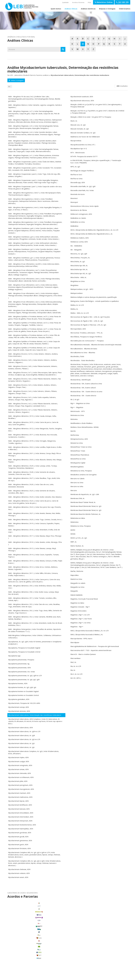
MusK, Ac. (73, 121)
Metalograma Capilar (77, 463)
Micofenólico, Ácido (77, 356)
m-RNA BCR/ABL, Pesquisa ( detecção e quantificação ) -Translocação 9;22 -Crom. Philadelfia (95, 161)
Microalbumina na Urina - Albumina (82, 352)
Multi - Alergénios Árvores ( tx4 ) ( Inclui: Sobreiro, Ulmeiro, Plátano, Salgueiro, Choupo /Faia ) (32, 392)
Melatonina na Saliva (77, 518)
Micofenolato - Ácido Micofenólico (82, 360)
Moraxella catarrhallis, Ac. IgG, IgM (82, 186)
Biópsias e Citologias (107, 9)
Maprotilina (74, 575)
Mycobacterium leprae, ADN (18, 801)
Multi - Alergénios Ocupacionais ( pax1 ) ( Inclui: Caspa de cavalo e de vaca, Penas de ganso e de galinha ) (35, 187)
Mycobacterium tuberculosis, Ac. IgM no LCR (24, 731)
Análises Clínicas (71, 9)
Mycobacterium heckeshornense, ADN (22, 825)
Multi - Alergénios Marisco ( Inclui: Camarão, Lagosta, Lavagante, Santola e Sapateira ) (35, 106)
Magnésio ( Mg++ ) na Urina (80, 623)
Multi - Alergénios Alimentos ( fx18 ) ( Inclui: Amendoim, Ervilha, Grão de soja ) (34, 531)
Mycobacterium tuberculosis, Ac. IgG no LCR (24, 739)
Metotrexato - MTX (77, 411)
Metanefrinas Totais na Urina (80, 447)
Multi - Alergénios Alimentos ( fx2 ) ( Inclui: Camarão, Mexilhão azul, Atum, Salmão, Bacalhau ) (34, 618)
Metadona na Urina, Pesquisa (81, 471)
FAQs (89, 2)
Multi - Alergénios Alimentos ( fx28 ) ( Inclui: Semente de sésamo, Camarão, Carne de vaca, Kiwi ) (31, 473)
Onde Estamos (124, 9)
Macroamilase (75, 658)
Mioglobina (74, 285)
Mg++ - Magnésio (76, 407)
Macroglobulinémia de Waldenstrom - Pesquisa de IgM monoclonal (94, 646)
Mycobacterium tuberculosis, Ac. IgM (21, 735)
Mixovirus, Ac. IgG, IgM (78, 254)
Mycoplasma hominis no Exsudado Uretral (23, 695)
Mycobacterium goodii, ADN (18, 836)
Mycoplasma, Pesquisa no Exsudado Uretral (24, 652)
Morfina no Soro (76, 174)
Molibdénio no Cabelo (78, 218)
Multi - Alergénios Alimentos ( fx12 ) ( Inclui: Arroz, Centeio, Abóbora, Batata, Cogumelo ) (33, 568)
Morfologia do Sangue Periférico (82, 171)
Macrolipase (74, 642)
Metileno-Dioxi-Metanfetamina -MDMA (84, 427)
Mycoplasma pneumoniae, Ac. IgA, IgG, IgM (23, 679)
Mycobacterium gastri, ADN (18, 844)
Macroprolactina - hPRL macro (81, 638)
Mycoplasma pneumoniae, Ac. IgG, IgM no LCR (25, 675)
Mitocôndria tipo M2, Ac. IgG (80, 273)
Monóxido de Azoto (77, 194)
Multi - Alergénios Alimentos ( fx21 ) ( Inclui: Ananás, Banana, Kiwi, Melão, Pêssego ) (34, 514)
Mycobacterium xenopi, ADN (18, 707)
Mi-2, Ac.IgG (74, 399)
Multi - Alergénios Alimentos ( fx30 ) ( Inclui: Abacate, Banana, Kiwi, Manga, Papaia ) (35, 460)
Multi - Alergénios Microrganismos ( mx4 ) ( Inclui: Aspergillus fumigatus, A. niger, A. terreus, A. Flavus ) (35, 208)
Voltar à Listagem (16, 80)
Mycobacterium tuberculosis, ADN (20, 727)
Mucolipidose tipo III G (78, 148)
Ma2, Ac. (73, 662)
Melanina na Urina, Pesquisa (80, 526)
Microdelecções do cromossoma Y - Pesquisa (87, 341)
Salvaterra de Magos (26, 943)
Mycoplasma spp (14, 656)
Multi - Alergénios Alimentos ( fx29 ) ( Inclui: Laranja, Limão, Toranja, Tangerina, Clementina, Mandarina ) (32, 467)
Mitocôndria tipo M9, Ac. (79, 265)
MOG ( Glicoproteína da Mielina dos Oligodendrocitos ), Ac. (91, 234)
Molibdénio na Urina (77, 222)
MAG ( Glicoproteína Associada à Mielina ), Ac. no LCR (89, 631)
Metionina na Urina (77, 415)
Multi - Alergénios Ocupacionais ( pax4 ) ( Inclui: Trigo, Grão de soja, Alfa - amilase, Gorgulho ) (34, 175)
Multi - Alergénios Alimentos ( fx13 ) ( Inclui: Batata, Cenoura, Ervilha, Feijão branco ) (35, 562)
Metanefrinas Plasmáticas (79, 455)
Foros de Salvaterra (26, 931)
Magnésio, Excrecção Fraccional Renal (84, 599)
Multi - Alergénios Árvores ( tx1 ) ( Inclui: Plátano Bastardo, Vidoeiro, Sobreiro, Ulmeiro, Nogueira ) (32, 411)
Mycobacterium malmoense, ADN (20, 797)
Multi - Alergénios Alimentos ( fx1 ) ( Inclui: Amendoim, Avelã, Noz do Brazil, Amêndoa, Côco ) (35, 624)
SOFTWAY (101, 957)
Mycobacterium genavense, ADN (20, 840)
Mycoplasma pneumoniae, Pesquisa (21, 660)
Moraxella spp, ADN (77, 182)
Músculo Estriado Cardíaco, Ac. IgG (82, 133)
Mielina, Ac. (74, 309)
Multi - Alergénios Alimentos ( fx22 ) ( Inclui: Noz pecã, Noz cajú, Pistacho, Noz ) (34, 508)
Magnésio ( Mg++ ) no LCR (80, 615)
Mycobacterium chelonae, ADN (19, 869)
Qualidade (65, 2)
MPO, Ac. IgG (75, 167)
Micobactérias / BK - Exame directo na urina (86, 391)
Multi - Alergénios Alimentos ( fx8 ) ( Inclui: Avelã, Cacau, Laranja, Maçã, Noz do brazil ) (33, 593)
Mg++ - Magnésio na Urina (80, 403)
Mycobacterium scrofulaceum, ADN (21, 777)
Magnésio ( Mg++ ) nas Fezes (81, 619)
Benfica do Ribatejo (26, 948)
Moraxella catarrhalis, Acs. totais (82, 190)
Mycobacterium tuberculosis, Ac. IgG (21, 743)
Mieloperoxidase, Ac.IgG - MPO (81, 289)
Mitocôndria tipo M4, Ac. (79, 269)
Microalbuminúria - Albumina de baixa (83, 349)
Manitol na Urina (76, 579)
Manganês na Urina (77, 587)
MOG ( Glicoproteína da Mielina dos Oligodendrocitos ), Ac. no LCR (94, 230)
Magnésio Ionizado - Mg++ (80, 607)
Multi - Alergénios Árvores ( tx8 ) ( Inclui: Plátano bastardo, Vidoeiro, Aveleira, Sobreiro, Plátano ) (32, 367)
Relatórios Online (104, 2)
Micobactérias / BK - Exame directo (83, 395)
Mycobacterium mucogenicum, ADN (21, 789)
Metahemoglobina (77, 467)
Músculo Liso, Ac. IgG (78, 125)
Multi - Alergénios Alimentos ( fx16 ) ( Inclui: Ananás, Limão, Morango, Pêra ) (35, 543)
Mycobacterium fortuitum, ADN (19, 848)
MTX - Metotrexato (77, 152)
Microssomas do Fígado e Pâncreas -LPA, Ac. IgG (88, 325)
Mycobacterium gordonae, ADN (19, 832)
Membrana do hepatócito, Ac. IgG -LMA (84, 494)
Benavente (26, 925)
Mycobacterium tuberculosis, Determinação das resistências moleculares (34, 715)
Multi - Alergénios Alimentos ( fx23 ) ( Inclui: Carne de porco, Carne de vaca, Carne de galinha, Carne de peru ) (33, 502)
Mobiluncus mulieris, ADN (79, 238)
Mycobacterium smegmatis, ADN (20, 765)
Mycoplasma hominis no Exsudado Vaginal (23, 691)
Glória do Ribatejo (26, 934)
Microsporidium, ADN (78, 329)
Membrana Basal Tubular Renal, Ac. (83, 502)
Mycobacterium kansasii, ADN (19, 809)
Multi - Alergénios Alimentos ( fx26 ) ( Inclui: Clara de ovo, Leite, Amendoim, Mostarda (31, 485)
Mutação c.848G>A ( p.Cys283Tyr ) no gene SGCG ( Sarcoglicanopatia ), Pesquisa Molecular (96, 105)
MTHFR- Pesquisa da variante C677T (84, 156)
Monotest (74, 198)
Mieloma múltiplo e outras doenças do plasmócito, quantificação (93, 297)
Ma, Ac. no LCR (75, 666)
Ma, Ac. (73, 670)
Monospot (74, 202)
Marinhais (26, 937)
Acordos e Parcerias (78, 2)
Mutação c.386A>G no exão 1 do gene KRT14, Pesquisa (90, 117)
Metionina (74, 419)
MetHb (73, 431)
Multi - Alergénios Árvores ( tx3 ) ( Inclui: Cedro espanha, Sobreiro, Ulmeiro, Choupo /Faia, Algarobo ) (32, 398)
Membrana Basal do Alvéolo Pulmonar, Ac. (85, 514)
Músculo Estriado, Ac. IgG (79, 129)
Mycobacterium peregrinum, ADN (20, 785)
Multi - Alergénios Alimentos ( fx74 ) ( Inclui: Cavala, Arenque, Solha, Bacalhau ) (32, 417)
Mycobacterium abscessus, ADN (82, 100)
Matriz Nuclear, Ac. (77, 546)
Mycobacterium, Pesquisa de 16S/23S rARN (24, 703)
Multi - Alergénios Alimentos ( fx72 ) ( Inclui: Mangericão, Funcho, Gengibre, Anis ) (35, 429)
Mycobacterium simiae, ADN (18, 769)
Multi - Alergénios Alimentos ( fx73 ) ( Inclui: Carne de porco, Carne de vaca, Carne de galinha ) (33, 423)
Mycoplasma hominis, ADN (17, 683)
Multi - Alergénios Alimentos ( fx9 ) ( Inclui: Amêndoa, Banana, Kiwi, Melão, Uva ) (34, 587)
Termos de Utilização (36, 957)
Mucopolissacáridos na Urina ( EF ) (82, 145)
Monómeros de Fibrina (78, 210)
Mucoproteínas (75, 141)
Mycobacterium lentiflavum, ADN (20, 805)
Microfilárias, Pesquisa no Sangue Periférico (86, 337)
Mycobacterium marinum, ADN (19, 793)
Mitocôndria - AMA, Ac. (78, 277)
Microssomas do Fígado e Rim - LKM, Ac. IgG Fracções (90, 317)
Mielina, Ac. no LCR (77, 305)
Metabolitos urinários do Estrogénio (83, 474)
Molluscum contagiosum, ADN (81, 214)
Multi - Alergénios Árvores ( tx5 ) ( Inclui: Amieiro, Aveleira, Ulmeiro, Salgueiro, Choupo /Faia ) (32, 386)
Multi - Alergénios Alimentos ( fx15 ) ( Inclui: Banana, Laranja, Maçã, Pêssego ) (32, 549)
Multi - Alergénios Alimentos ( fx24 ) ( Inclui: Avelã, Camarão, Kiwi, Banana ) (35, 497)
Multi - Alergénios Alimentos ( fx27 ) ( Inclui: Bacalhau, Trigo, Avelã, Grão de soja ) (34, 479)
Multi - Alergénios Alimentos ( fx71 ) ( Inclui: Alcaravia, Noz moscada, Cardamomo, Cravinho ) (32, 436)
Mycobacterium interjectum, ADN (20, 821)
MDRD (72, 530)
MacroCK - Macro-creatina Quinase (83, 654)
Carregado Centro (26, 928)
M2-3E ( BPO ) (75, 678)
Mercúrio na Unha (76, 486)
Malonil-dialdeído (76, 595)
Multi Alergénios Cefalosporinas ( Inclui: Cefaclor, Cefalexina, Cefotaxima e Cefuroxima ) (34, 636)
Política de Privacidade (47, 957)
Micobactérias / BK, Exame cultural (83, 388)
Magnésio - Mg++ (76, 626)
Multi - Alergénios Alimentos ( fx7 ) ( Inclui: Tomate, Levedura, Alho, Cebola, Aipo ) (32, 599)
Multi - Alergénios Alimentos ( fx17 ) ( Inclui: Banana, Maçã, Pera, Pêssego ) (34, 537)
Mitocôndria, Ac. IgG (77, 261)
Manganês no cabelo (77, 583)
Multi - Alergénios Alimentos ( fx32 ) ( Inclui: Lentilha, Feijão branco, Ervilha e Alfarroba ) (34, 448)
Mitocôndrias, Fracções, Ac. (80, 258)
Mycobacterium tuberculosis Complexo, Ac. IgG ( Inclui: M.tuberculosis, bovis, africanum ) (33, 752)
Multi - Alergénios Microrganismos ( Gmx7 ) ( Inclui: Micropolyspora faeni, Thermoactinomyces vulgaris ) (34, 194)
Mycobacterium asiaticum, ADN (81, 96)
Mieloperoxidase (76, 293)
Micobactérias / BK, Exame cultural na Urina (86, 383)
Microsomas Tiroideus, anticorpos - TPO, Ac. (86, 333)
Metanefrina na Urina (78, 459)
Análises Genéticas (88, 9)
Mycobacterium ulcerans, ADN (19, 711)
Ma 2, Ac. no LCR (76, 674)
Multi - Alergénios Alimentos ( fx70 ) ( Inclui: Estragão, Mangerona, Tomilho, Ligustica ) (32, 442)
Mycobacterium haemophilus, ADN (20, 829)
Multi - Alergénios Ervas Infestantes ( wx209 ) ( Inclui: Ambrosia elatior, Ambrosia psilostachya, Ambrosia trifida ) (34, 265)
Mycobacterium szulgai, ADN (18, 761)
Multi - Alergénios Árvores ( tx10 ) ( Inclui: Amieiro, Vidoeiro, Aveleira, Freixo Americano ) (33, 355)
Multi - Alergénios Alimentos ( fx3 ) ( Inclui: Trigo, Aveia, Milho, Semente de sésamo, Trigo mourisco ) (35, 611)
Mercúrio (73, 490)
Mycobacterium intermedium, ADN (20, 817)
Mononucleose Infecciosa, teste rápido (84, 206)
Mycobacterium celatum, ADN (19, 873)
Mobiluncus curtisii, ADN (79, 242)
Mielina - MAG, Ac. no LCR (79, 313)
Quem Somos (56, 9)
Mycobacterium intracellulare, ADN (20, 813)
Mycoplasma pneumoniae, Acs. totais (21, 672)
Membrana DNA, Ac (77, 498)
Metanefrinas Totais (77, 451)
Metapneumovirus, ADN (79, 439)
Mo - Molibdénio (76, 246)
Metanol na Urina (76, 443)
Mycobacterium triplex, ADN (18, 757)
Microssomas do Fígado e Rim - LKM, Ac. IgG (86, 321)
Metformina (74, 435)
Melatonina (74, 522)
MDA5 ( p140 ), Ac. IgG (78, 538)
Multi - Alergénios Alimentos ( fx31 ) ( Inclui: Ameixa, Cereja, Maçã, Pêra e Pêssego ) (34, 454)
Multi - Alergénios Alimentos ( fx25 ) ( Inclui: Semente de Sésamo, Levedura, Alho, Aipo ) (31, 492)
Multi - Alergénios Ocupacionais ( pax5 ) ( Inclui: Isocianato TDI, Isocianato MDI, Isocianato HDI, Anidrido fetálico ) (34, 169)
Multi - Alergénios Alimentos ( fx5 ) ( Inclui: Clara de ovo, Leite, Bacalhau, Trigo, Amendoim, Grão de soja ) (34, 605)
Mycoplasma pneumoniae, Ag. (19, 664)
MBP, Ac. (73, 542)
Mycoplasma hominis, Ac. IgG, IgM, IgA (22, 687)
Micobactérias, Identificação (80, 380)
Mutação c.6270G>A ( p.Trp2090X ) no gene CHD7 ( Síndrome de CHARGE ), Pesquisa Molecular (97, 112)
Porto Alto (26, 940)
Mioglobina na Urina (77, 281)
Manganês (74, 591)
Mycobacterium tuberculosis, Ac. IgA (21, 747)
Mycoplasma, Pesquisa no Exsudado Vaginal (24, 648)
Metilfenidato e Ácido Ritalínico (81, 423)
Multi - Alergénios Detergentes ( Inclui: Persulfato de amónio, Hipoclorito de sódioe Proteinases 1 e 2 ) (34, 630)
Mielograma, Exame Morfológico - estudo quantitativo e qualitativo (94, 301)
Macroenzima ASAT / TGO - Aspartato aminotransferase (90, 650)
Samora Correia (26, 946)
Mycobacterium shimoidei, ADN (19, 773)
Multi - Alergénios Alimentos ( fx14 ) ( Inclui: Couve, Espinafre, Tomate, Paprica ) (33, 556)
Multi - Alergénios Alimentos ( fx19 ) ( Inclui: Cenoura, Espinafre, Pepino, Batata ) (34, 524)
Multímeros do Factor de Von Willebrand (85, 137)
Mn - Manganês (76, 250)
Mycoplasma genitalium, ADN (18, 699)
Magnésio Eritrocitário (78, 611)
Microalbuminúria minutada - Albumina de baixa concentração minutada (95, 344)
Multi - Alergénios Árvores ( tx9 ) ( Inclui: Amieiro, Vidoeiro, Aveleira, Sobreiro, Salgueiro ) (32, 361)
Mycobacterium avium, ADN (18, 877)
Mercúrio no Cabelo (77, 478)
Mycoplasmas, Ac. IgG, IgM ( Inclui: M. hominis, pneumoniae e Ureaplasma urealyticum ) (34, 642)
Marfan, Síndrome (76, 571)
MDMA (72, 534)
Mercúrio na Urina (76, 482)
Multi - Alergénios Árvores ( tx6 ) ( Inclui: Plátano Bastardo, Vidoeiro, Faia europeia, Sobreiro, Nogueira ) (34, 380)
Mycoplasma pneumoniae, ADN (19, 667)
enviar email (62, 920)
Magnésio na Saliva (77, 603)
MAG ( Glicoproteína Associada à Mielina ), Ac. (86, 634)
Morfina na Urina (76, 178)
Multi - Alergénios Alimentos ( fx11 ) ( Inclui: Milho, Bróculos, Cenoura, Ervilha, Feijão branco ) (33, 574)
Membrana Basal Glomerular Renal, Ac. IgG (85, 506)
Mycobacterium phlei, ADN (17, 781)
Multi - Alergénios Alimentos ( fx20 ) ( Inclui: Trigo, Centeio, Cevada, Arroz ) (35, 519)
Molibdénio (74, 226)
